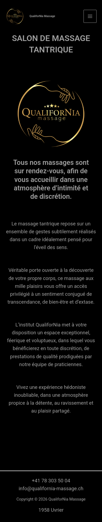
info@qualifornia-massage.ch (50, 488)
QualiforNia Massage (42, 16)
